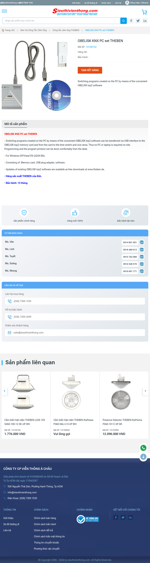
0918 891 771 (130, 271)
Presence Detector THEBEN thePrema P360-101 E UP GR (122, 422)
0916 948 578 (130, 264)
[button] (4, 391)
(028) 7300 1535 (39, 3)
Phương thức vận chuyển (47, 548)
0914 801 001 (130, 242)
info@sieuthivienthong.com (15, 3)
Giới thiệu (76, 3)
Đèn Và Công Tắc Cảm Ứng (34, 30)
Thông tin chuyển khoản (46, 542)
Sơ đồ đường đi (90, 3)
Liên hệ (118, 3)
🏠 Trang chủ (8, 30)
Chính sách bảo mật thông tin (49, 536)
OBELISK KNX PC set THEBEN (99, 30)
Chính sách (106, 3)
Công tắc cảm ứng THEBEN (66, 30)
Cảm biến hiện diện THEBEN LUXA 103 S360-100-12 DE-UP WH (24, 422)
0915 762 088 (130, 257)
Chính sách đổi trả (43, 530)
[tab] (15, 124)
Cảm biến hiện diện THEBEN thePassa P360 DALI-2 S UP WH (73, 422)
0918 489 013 (130, 249)
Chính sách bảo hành (45, 524)
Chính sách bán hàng (45, 518)
